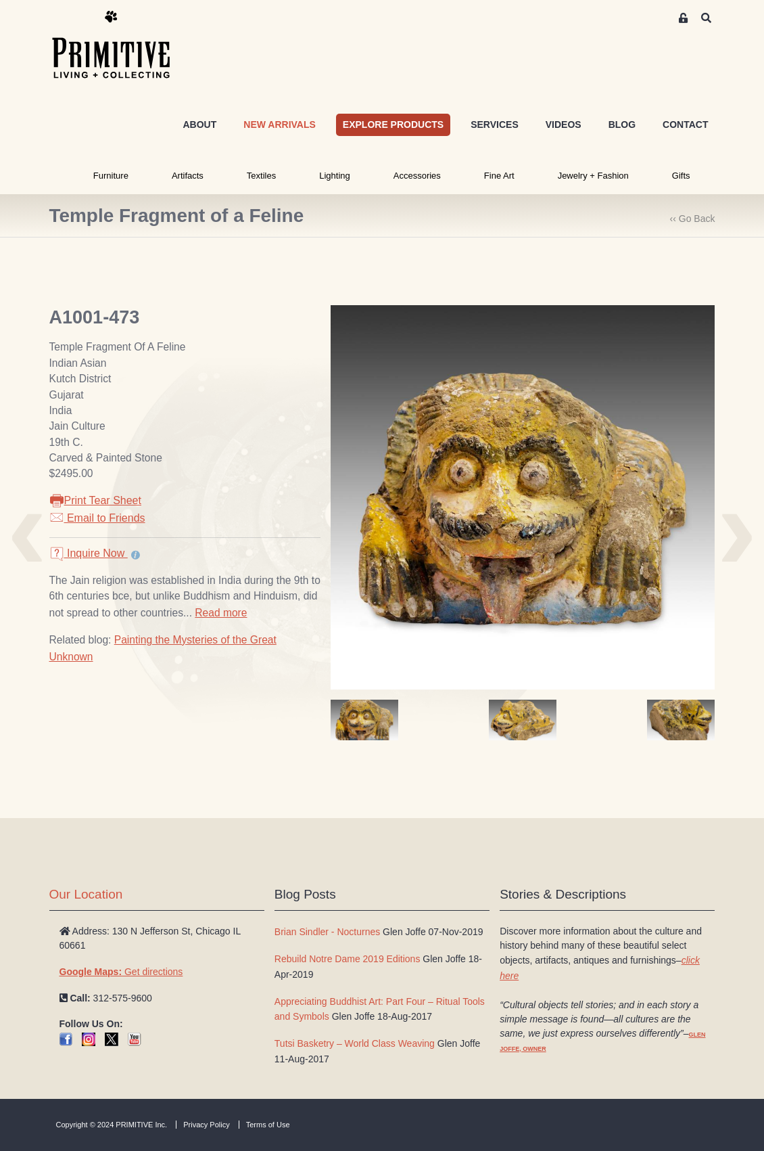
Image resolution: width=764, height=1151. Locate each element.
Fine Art (499, 176)
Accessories (417, 176)
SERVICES (495, 124)
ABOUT (199, 124)
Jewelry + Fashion (593, 176)
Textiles (261, 176)
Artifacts (188, 176)
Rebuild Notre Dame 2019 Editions (347, 958)
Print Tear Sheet (95, 500)
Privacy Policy (206, 1125)
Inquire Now (88, 553)
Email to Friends (97, 518)
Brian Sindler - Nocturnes (327, 931)
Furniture (110, 176)
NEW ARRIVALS (279, 124)
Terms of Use (268, 1125)
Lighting (334, 176)
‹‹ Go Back (692, 218)
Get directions (121, 971)
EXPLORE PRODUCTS (393, 124)
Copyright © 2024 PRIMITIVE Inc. (112, 1125)
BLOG (622, 124)
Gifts (681, 176)
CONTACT (685, 124)
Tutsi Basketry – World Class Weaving (354, 1043)
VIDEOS (563, 124)
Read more (221, 612)
